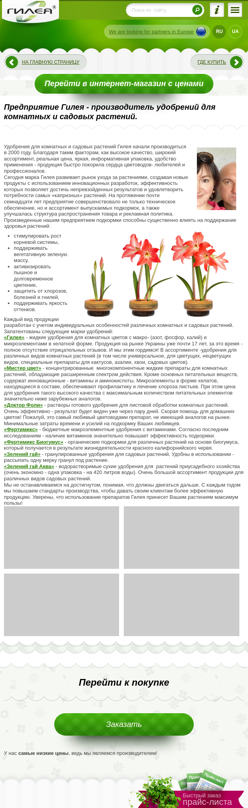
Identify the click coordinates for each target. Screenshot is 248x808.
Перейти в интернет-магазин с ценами (124, 83)
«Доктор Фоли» (23, 405)
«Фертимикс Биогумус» (33, 442)
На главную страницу (50, 62)
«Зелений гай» (22, 454)
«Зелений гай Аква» (29, 466)
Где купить (212, 62)
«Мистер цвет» (22, 368)
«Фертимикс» (21, 429)
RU (219, 31)
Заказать (124, 724)
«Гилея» (14, 337)
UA (235, 31)
